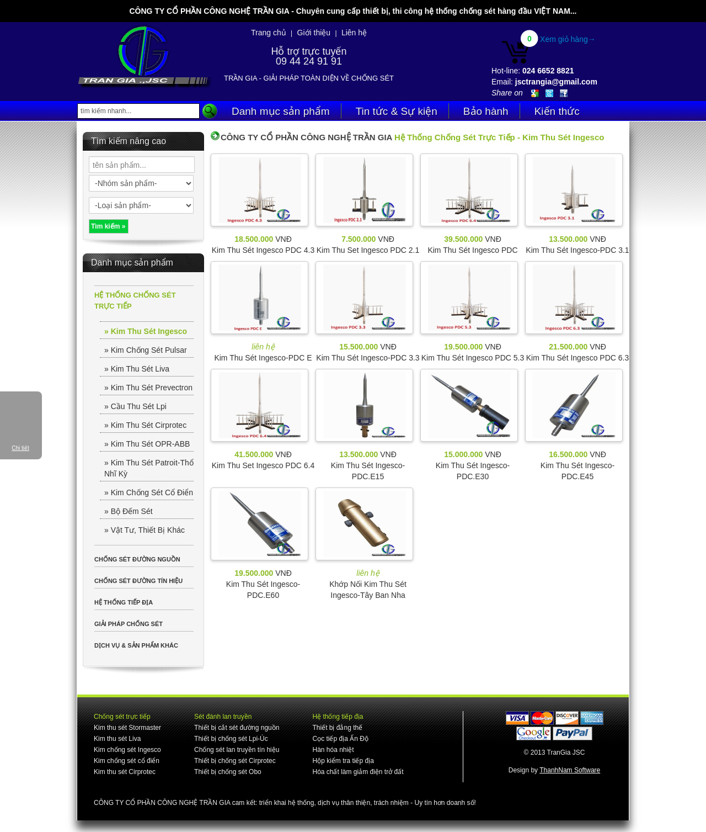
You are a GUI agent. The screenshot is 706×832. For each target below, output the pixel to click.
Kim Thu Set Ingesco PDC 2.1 (368, 250)
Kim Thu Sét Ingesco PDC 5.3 (473, 357)
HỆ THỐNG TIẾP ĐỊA (123, 602)
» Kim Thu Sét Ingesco (145, 331)
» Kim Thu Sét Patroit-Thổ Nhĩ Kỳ (149, 468)
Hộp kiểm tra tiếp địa (342, 761)
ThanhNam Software (569, 770)
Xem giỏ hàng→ (568, 39)
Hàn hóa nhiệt (333, 750)
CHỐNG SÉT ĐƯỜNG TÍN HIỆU (138, 580)
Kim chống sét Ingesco (127, 750)
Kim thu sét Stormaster (127, 728)
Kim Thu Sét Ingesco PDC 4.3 (263, 250)
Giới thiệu (314, 32)
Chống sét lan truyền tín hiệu (236, 750)
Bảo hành (486, 111)
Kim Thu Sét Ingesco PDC (472, 250)
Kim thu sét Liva (117, 739)
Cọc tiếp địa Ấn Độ (340, 739)
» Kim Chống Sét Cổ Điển (148, 492)
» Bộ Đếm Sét (128, 511)
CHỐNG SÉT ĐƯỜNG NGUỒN (137, 559)
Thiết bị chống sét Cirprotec (235, 761)
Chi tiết (20, 448)
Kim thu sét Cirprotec (125, 772)
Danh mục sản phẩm (281, 111)
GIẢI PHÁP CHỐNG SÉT (128, 624)
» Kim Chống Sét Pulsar (145, 350)
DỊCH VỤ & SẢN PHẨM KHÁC (136, 645)
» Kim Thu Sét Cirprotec (145, 425)
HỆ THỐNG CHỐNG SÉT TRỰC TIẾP (135, 300)
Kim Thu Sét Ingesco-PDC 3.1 (577, 250)
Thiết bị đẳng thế (337, 728)
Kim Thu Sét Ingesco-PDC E (263, 357)
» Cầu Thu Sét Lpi (135, 406)
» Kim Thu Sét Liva (136, 368)
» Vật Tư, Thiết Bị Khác (144, 530)
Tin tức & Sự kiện (396, 111)
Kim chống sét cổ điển (126, 761)
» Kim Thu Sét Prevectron (148, 387)
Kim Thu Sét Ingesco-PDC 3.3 (367, 357)
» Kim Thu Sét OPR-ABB (147, 443)
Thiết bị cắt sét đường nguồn (236, 728)
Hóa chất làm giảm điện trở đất (357, 772)
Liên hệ (354, 32)
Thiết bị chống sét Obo (227, 772)
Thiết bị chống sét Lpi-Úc (231, 739)
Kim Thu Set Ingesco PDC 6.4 (263, 465)
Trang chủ (268, 32)
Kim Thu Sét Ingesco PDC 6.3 (577, 357)
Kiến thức (557, 111)
